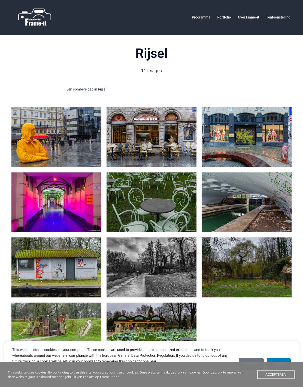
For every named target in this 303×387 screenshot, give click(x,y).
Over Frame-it (248, 17)
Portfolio (224, 17)
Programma (201, 17)
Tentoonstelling (278, 17)
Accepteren (276, 374)
